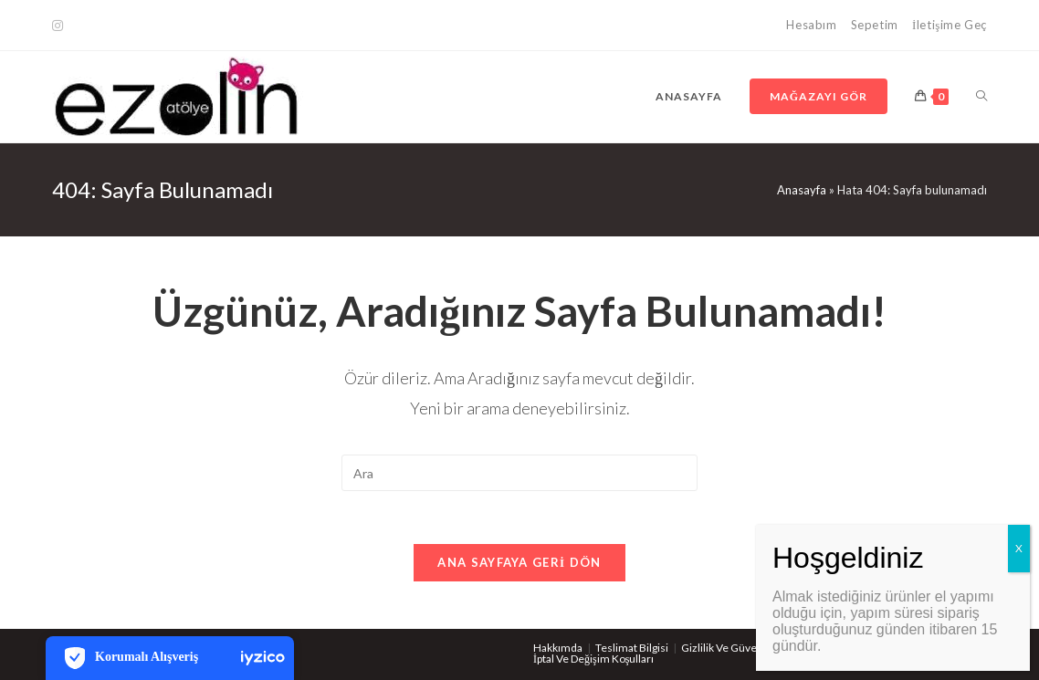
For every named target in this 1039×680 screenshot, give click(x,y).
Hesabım (811, 24)
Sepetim (874, 24)
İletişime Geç (949, 24)
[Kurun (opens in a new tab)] (60, 25)
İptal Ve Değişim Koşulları (593, 658)
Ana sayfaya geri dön (519, 564)
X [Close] (1019, 548)
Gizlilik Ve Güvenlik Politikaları (754, 647)
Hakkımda (557, 647)
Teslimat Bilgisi (631, 647)
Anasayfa (801, 190)
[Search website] (981, 96)
